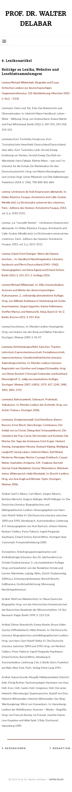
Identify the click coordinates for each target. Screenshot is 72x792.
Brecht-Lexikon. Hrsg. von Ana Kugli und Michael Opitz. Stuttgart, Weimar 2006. (35, 479)
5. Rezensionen (14, 748)
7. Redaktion (59, 748)
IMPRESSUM (56, 779)
